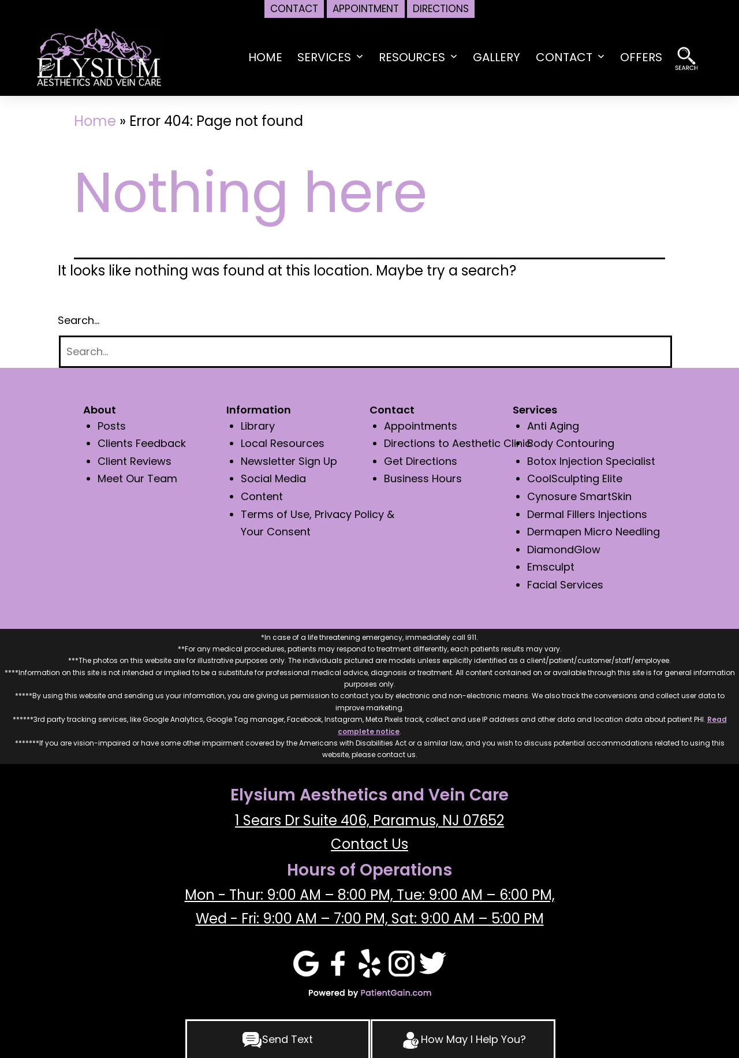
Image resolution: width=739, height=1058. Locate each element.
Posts (112, 426)
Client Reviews (134, 461)
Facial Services (565, 585)
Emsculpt (550, 567)
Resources (412, 57)
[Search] (365, 352)
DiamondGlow (563, 549)
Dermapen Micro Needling (593, 531)
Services (324, 57)
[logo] (99, 56)
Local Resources (282, 443)
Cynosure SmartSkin (579, 496)
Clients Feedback (142, 443)
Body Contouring (570, 443)
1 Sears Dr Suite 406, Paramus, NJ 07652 (369, 820)
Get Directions (420, 461)
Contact (564, 57)
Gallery (496, 57)
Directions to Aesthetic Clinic (457, 443)
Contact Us (369, 844)
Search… (78, 320)
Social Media (273, 478)
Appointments (420, 426)
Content (262, 496)
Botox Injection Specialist (591, 461)
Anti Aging (553, 426)
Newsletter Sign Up (289, 461)
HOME (265, 57)
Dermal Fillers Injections (587, 514)
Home (95, 121)
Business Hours (423, 478)
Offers (641, 57)
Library (258, 426)
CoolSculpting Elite (574, 478)
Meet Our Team (137, 478)
